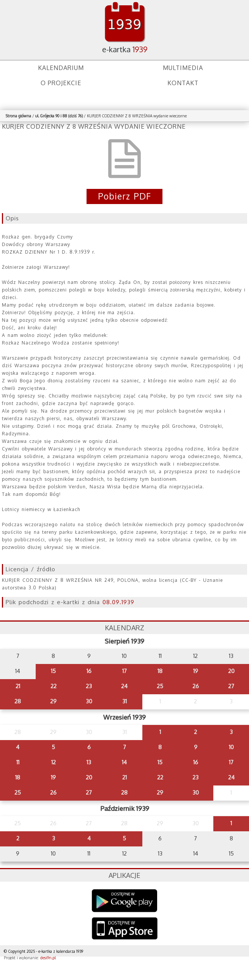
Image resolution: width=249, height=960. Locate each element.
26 (195, 686)
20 (231, 671)
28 (17, 701)
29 (53, 701)
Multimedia (183, 68)
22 (53, 686)
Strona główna (18, 116)
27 (231, 686)
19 (195, 671)
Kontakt (183, 83)
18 (160, 671)
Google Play (124, 900)
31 (124, 701)
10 (231, 747)
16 (89, 671)
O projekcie (61, 83)
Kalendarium (61, 68)
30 (89, 701)
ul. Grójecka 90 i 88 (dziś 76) (59, 116)
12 (53, 762)
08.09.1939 (118, 602)
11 (17, 762)
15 (53, 671)
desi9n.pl (48, 957)
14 (124, 762)
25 (160, 686)
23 (89, 686)
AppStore (124, 929)
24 (124, 686)
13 (89, 762)
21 (18, 686)
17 (124, 671)
